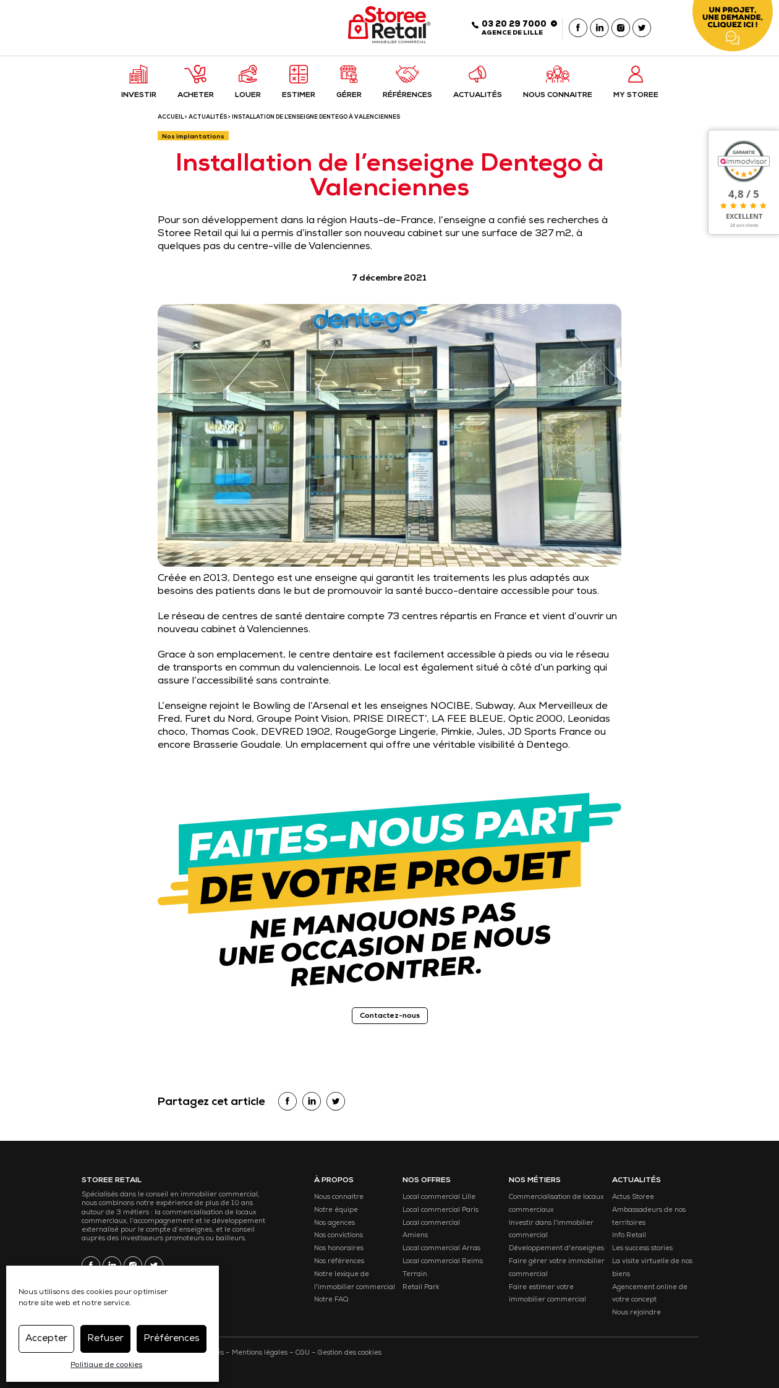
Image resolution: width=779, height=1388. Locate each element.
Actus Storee (633, 1197)
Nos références (339, 1261)
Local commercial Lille (438, 1197)
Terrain (414, 1274)
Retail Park (421, 1287)
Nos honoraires (339, 1248)
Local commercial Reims (442, 1261)
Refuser (105, 1339)
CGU (303, 1353)
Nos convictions (338, 1235)
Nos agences (334, 1223)
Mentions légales (259, 1353)
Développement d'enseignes (556, 1248)
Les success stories (642, 1248)
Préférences (171, 1339)
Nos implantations (193, 137)
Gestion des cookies (349, 1353)
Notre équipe (336, 1210)
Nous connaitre (339, 1197)
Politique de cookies (106, 1365)
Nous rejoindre (636, 1313)
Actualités (208, 118)
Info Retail (629, 1235)
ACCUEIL (171, 118)
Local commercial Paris (440, 1210)
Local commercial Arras (441, 1248)
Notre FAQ (331, 1300)
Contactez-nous (390, 1016)
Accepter (46, 1339)
